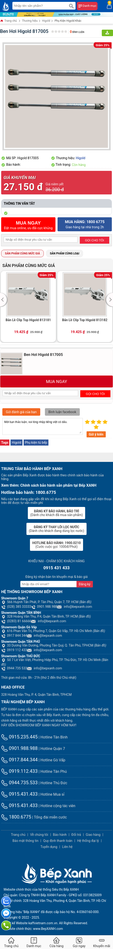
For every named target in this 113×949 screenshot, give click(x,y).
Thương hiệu (30, 20)
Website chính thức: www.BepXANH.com (33, 929)
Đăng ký (85, 584)
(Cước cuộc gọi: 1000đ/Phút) (56, 544)
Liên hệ (67, 847)
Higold (46, 20)
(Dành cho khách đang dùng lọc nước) (56, 529)
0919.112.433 (19, 771)
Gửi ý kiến (96, 434)
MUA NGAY (56, 381)
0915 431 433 (56, 567)
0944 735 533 (14, 668)
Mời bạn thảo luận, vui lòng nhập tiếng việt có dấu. (42, 426)
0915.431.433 (19, 794)
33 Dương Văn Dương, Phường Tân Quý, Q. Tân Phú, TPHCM (53, 645)
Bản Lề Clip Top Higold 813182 (84, 320)
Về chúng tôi (39, 835)
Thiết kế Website (16, 923)
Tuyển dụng (48, 847)
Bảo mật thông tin (25, 841)
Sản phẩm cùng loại (64, 253)
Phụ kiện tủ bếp (36, 442)
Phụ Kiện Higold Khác (68, 20)
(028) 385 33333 (16, 606)
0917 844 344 (14, 635)
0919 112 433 (14, 650)
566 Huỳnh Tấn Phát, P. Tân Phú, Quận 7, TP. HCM (46, 602)
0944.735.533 (19, 782)
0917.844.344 (19, 760)
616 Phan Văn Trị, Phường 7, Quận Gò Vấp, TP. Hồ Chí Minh (53, 631)
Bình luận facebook (62, 412)
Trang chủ (8, 21)
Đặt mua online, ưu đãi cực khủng (28, 225)
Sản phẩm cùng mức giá (22, 253)
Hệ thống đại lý (88, 841)
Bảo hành (60, 835)
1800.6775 (16, 817)
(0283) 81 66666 (16, 621)
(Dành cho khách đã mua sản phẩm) (56, 513)
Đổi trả (76, 835)
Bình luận (77, 32)
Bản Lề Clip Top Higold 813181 (28, 320)
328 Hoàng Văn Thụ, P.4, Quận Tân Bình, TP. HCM (46, 616)
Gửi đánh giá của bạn (21, 412)
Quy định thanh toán (58, 841)
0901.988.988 (44, 606)
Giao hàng (93, 835)
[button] (4, 299)
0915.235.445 (19, 737)
